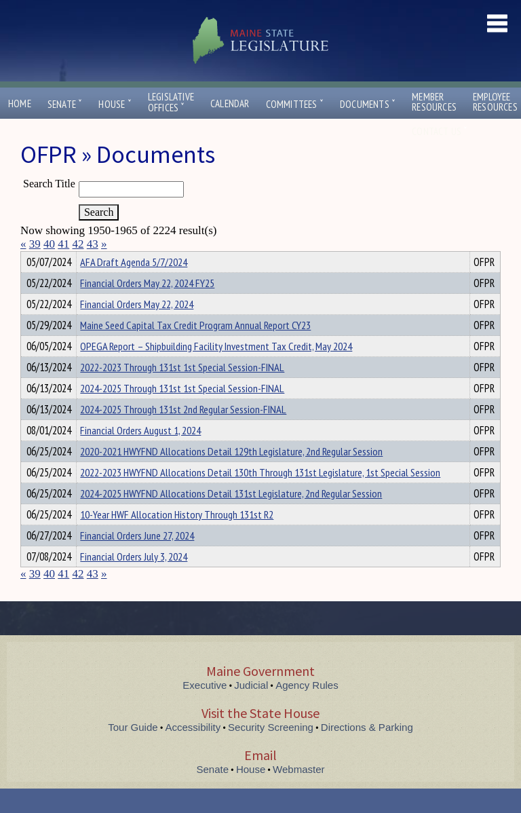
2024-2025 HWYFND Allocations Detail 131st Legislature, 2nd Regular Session (231, 517)
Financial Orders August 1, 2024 (140, 454)
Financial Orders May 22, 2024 (136, 328)
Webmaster (298, 793)
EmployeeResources (495, 102)
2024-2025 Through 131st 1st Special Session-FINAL (182, 412)
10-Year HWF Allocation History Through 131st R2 (176, 538)
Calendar (230, 103)
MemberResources (434, 102)
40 (49, 244)
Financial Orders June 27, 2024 (137, 559)
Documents (367, 104)
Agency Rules (307, 709)
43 (92, 244)
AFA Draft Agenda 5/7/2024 (133, 286)
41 (63, 244)
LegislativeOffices (171, 102)
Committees (295, 104)
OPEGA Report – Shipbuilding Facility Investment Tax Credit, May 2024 (216, 370)
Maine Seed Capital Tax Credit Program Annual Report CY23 (195, 349)
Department (101, 259)
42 (78, 244)
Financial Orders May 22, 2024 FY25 (147, 307)
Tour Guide (132, 751)
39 (35, 244)
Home (19, 103)
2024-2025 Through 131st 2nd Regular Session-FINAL (183, 433)
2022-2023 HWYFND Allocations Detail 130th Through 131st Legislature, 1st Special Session (260, 496)
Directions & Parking (367, 751)
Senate (65, 104)
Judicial (251, 709)
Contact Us (439, 131)
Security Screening (270, 751)
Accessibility (193, 751)
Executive (204, 709)
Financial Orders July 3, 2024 (133, 580)
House (114, 104)
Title (31, 259)
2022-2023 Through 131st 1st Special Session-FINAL (182, 391)
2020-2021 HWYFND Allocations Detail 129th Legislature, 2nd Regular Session (231, 475)
